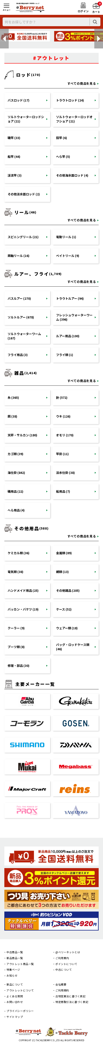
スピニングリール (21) (23, 237)
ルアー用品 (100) (67, 336)
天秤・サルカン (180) (22, 435)
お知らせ (12, 975)
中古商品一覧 (15, 952)
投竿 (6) (61, 138)
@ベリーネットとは (67, 952)
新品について (15, 984)
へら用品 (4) (16, 510)
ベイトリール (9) (67, 255)
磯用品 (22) (15, 491)
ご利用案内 (62, 958)
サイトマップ (15, 1016)
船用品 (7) (63, 491)
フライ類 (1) (64, 355)
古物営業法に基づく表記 (70, 996)
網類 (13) (62, 571)
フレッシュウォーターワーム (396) (74, 317)
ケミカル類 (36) (18, 553)
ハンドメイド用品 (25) (23, 590)
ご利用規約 (62, 990)
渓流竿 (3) (15, 175)
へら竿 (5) (63, 156)
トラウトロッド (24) (70, 100)
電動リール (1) (66, 237)
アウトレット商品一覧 (20, 964)
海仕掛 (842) (16, 472)
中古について (63, 969)
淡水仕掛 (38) (65, 472)
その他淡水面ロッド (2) (24, 194)
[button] (4, 38)
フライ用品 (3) (18, 355)
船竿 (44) (14, 156)
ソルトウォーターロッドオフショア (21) (74, 119)
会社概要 (60, 984)
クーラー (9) (16, 628)
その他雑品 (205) (68, 590)
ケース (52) (63, 609)
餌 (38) (12, 416)
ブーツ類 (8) (16, 647)
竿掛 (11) (62, 454)
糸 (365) (13, 397)
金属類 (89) (64, 553)
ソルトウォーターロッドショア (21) (26, 119)
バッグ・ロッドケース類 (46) (72, 646)
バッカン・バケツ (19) (23, 609)
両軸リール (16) (18, 255)
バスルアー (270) (19, 298)
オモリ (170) (64, 435)
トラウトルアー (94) (70, 298)
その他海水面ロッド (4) (72, 175)
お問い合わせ (15, 1002)
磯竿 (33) (14, 138)
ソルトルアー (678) (21, 317)
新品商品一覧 (15, 958)
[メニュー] (6, 7)
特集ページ (13, 969)
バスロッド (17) (18, 100)
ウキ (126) (63, 416)
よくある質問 (15, 996)
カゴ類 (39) (15, 454)
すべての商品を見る (81, 83)
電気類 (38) (15, 571)
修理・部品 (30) (18, 665)
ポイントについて (66, 964)
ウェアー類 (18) (67, 628)
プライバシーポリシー (20, 1011)
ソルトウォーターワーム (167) (24, 336)
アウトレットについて (20, 990)
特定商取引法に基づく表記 (71, 1002)
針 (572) (61, 397)
